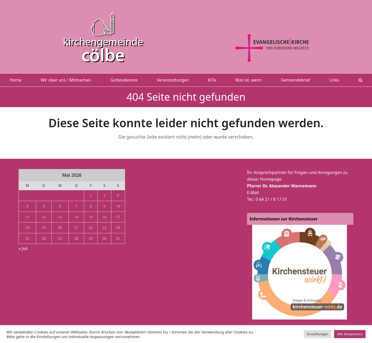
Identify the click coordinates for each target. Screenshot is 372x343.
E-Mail (253, 192)
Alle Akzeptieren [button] (349, 334)
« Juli (23, 248)
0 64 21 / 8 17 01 (271, 199)
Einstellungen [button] (317, 334)
